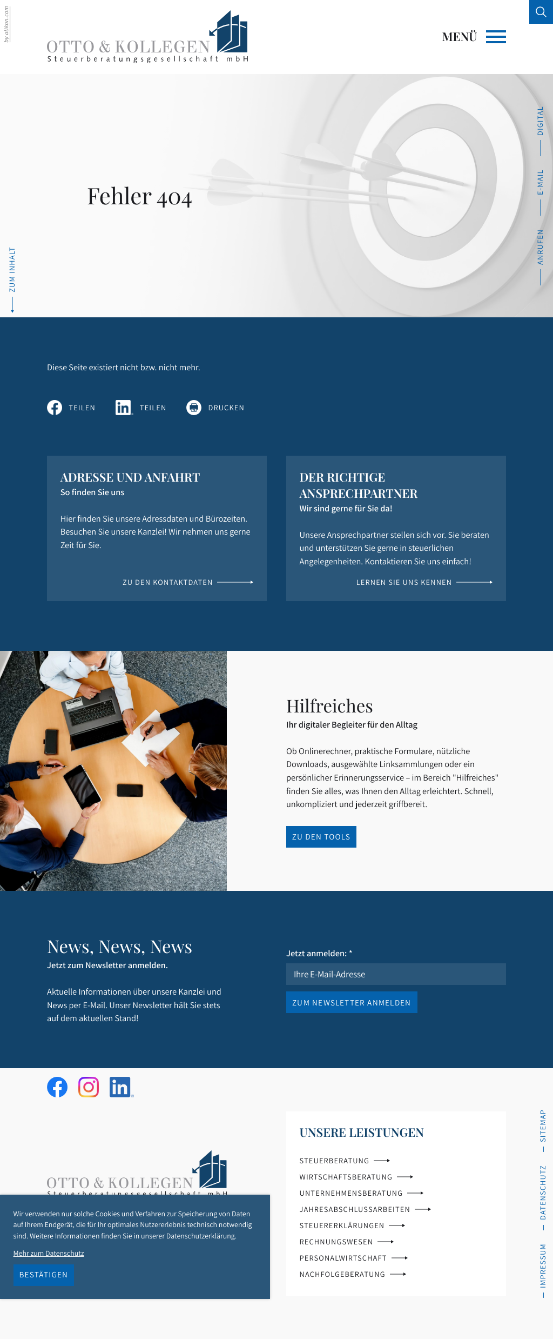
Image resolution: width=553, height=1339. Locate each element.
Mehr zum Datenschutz (49, 1253)
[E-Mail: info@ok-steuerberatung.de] (540, 192)
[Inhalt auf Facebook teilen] (71, 407)
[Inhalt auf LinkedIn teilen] (141, 407)
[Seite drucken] (215, 407)
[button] (540, 257)
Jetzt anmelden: (319, 953)
